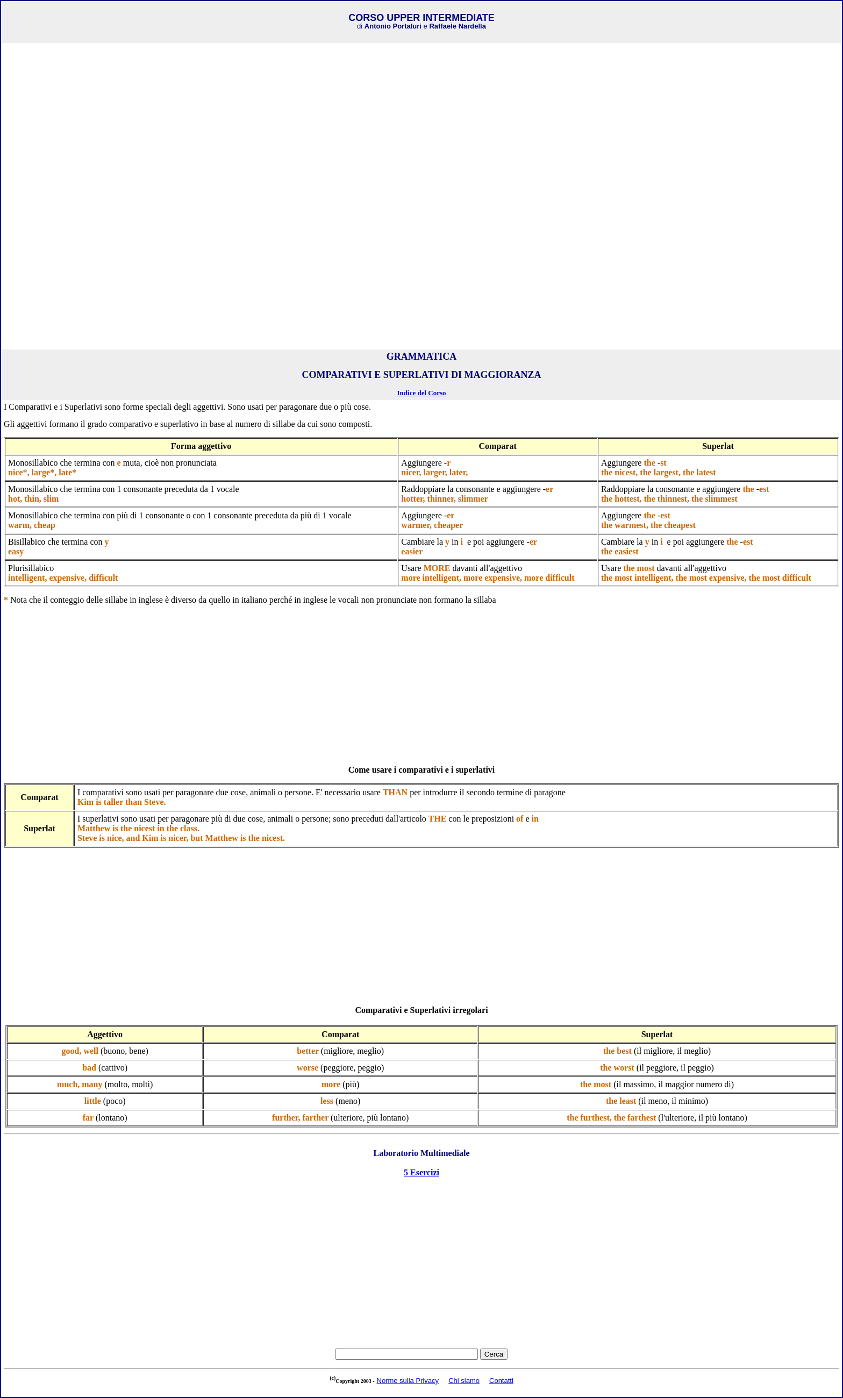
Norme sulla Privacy (408, 1380)
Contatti (501, 1380)
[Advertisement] (421, 121)
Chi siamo (464, 1380)
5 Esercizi (421, 1172)
